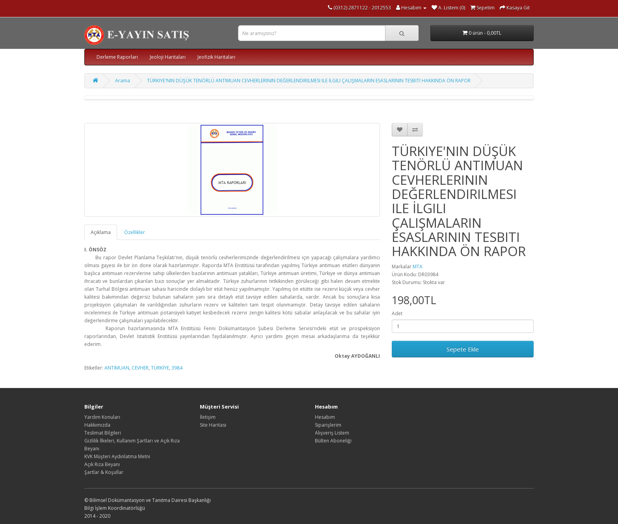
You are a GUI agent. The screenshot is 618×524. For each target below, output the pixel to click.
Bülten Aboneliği (333, 440)
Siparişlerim (328, 425)
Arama (122, 80)
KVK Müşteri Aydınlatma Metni (117, 456)
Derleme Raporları (117, 57)
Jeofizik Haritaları (216, 57)
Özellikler (134, 232)
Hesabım (325, 417)
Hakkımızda (97, 425)
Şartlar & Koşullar (103, 472)
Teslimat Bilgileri (102, 432)
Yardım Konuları (102, 417)
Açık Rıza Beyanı (102, 464)
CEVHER (140, 367)
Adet (397, 313)
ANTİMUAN (116, 367)
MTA (418, 266)
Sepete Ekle (463, 349)
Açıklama (101, 232)
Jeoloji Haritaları (168, 57)
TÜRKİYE (160, 367)
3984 (176, 367)
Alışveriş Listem (332, 432)
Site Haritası (213, 425)
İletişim (208, 417)
